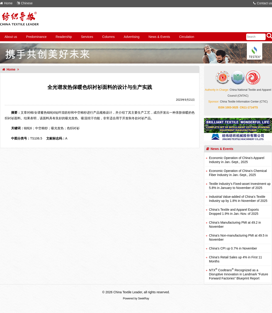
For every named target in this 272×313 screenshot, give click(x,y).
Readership (64, 37)
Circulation (186, 37)
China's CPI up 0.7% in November (233, 248)
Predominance (36, 37)
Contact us (262, 3)
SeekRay (143, 298)
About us (11, 37)
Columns (108, 37)
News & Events (159, 37)
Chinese (24, 3)
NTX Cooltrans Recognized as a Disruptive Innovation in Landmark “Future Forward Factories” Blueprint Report (238, 274)
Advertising (131, 37)
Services (87, 37)
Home (6, 3)
